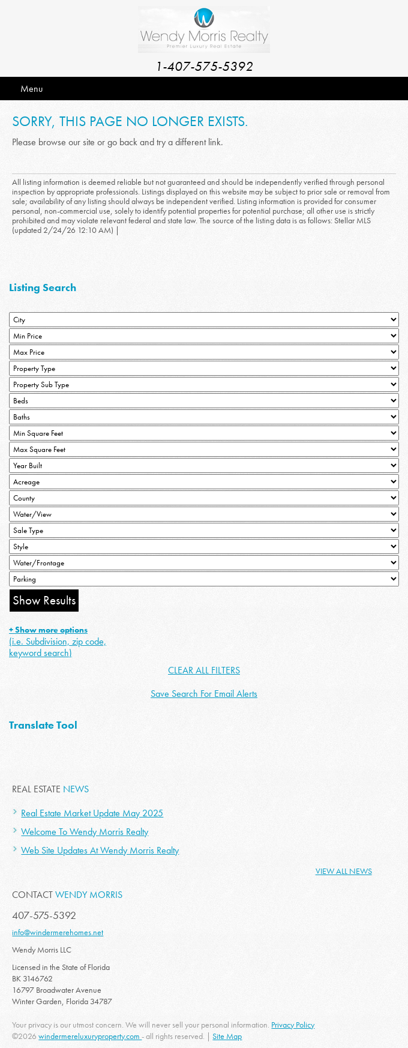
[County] (204, 497)
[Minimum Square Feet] (204, 433)
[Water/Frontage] (204, 562)
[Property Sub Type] (204, 384)
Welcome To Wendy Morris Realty (84, 831)
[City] (204, 319)
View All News (344, 871)
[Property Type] (204, 368)
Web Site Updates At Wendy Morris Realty (100, 850)
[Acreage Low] (204, 481)
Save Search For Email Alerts (204, 693)
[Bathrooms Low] (204, 416)
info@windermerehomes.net (57, 932)
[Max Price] (204, 352)
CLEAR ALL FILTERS (204, 670)
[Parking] (204, 578)
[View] (204, 514)
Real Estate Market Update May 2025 (92, 813)
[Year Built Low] (204, 465)
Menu (31, 88)
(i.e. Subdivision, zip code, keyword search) (57, 641)
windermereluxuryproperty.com (90, 1036)
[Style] (204, 546)
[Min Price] (204, 335)
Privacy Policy (292, 1024)
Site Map (227, 1036)
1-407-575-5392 (204, 66)
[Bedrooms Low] (204, 400)
